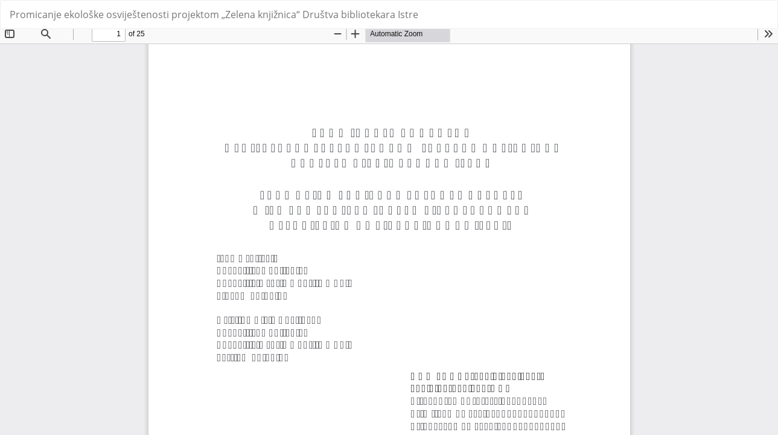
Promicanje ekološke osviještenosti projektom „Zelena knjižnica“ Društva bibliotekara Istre (214, 14)
